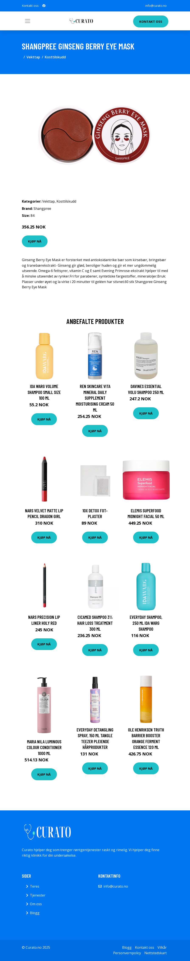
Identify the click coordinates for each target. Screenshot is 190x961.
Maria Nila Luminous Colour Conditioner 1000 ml (44, 747)
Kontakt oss (150, 21)
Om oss (36, 904)
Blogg (34, 913)
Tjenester (37, 895)
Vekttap (33, 57)
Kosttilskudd (55, 57)
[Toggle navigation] (27, 21)
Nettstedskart (155, 953)
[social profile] (44, 6)
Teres (34, 886)
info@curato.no (156, 6)
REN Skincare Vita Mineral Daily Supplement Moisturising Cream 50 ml (95, 398)
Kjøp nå (34, 241)
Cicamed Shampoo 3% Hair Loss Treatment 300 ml (95, 622)
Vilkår (162, 947)
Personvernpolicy (127, 953)
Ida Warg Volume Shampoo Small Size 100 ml (44, 392)
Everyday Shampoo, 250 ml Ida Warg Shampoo (146, 622)
